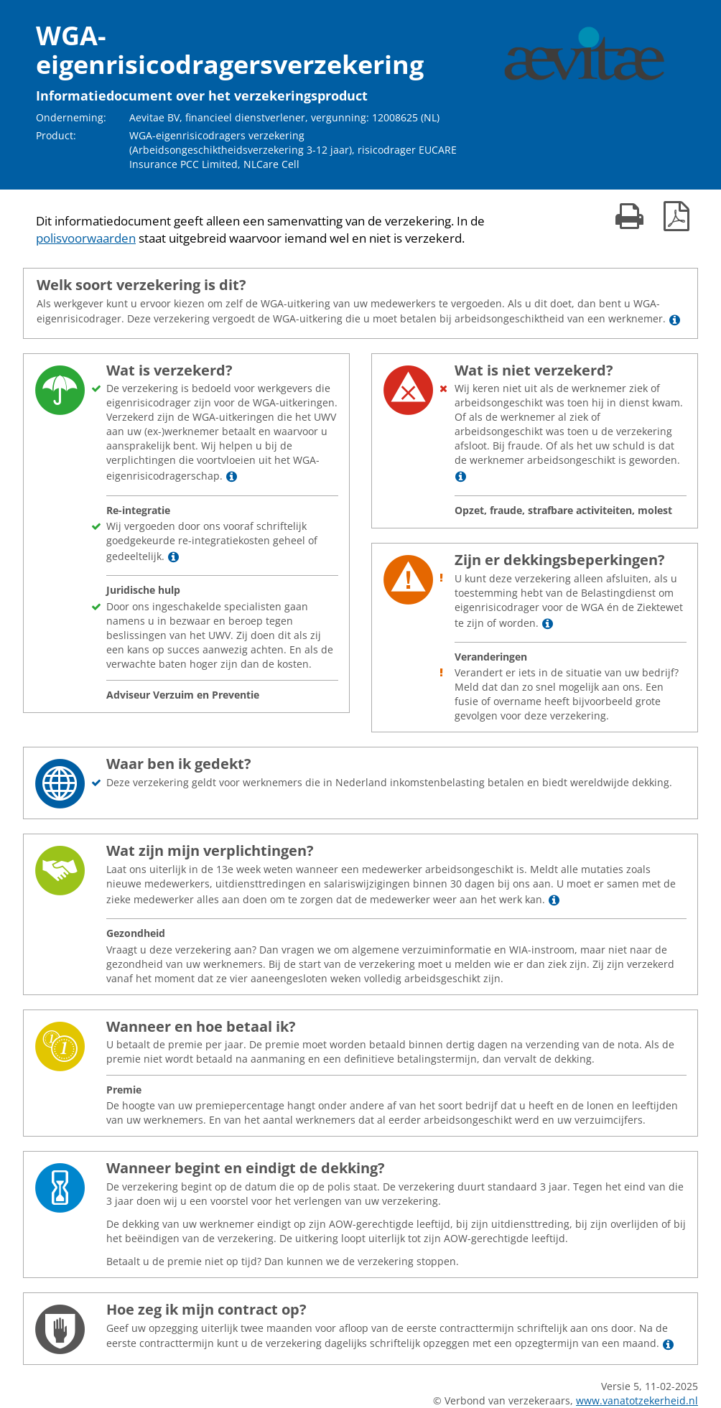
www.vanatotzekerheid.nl (637, 1400)
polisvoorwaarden (86, 238)
